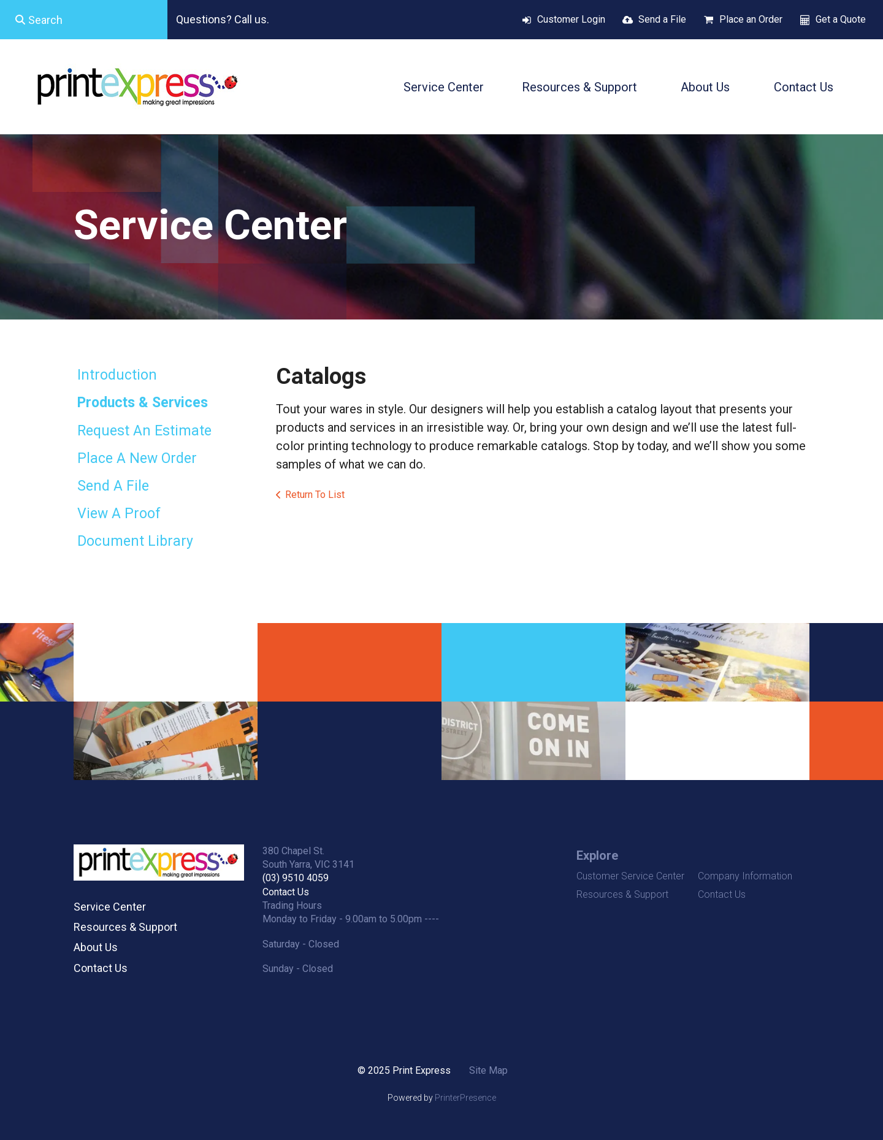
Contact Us (803, 87)
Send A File (113, 486)
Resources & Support (579, 87)
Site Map (488, 1070)
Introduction (117, 375)
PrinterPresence (465, 1098)
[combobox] (84, 20)
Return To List (315, 494)
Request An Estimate (144, 431)
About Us (705, 87)
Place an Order (750, 19)
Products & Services (142, 402)
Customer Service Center (630, 876)
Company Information (745, 876)
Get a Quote (841, 19)
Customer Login (571, 19)
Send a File (662, 19)
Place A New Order (137, 458)
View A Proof (119, 513)
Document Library (135, 541)
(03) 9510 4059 (295, 878)
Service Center (443, 87)
